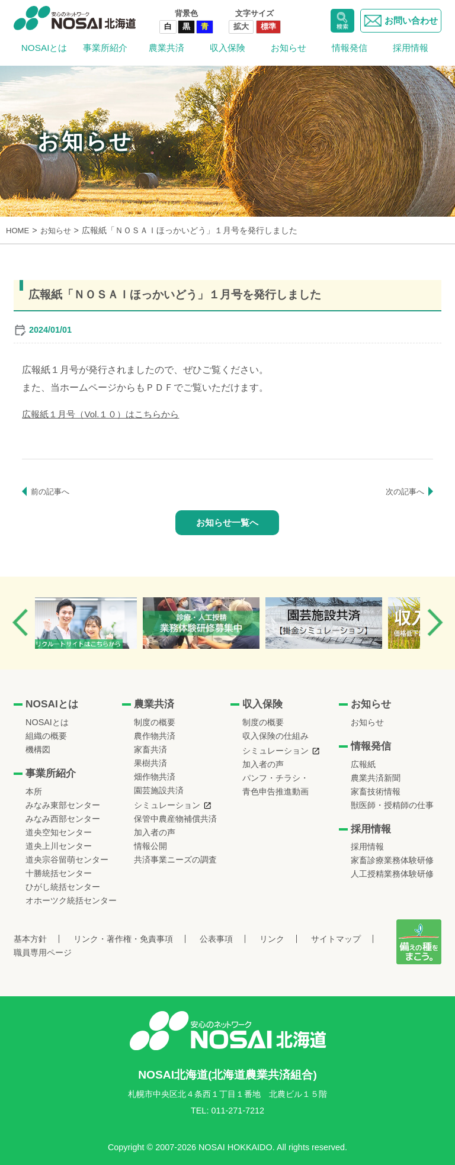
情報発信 (349, 48)
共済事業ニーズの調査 (175, 859)
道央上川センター (58, 846)
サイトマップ (336, 939)
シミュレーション (167, 805)
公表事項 (216, 939)
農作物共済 (154, 736)
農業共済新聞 (375, 777)
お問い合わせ (399, 21)
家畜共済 (150, 749)
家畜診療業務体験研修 (392, 860)
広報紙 (363, 763)
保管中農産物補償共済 (175, 818)
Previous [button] (20, 622)
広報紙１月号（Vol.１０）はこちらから (106, 413)
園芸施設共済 (159, 790)
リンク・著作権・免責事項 (123, 939)
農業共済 (166, 48)
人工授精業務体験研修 (392, 873)
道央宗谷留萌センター (66, 859)
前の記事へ (51, 490)
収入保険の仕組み (275, 736)
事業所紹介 (105, 48)
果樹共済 (150, 763)
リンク (271, 939)
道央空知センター (58, 832)
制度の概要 (154, 722)
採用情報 (410, 48)
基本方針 (30, 939)
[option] (99, 623)
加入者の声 (154, 832)
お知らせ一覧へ (227, 522)
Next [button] (435, 622)
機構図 (37, 749)
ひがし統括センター (62, 887)
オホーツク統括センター (71, 900)
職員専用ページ (43, 952)
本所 (33, 791)
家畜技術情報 (375, 791)
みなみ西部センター (62, 818)
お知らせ (288, 48)
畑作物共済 (154, 776)
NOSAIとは (44, 48)
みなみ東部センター (62, 805)
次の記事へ (403, 490)
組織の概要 (46, 736)
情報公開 (150, 846)
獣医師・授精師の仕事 (392, 805)
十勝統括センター (58, 873)
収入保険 (227, 48)
